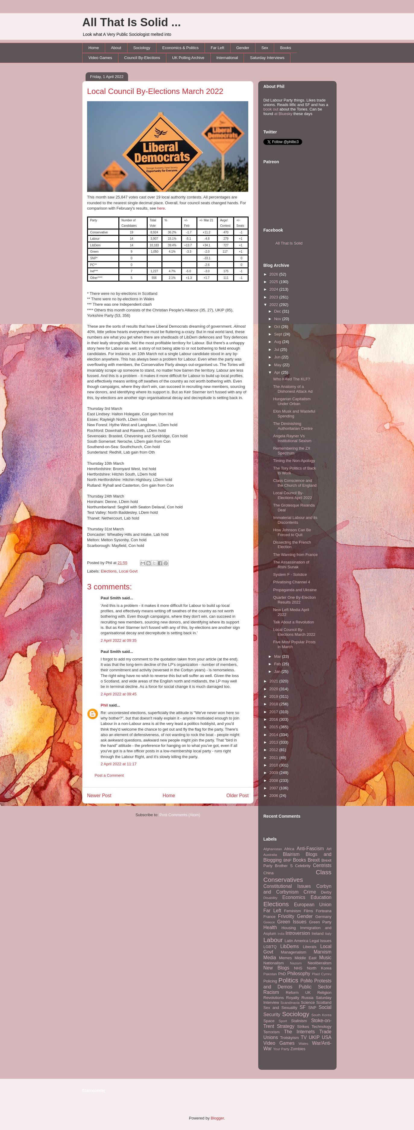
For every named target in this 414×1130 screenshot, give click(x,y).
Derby (326, 892)
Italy (328, 933)
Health (270, 927)
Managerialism (293, 952)
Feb (278, 664)
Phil (104, 705)
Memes (285, 958)
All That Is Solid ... (131, 22)
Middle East (305, 958)
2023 (274, 297)
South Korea (321, 1015)
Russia (308, 997)
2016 (274, 719)
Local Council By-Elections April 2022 (292, 495)
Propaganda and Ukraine (295, 590)
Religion (324, 992)
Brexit (314, 860)
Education (321, 897)
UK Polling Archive (188, 57)
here (161, 208)
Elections (109, 571)
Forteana (323, 911)
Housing (288, 928)
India (281, 933)
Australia (270, 855)
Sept (278, 334)
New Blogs (276, 967)
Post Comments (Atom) (179, 815)
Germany (323, 916)
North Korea (319, 968)
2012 (274, 750)
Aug (278, 341)
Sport (283, 1021)
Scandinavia (290, 1002)
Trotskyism (289, 1037)
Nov (278, 319)
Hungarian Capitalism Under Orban (291, 401)
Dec (278, 311)
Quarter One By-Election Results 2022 (294, 599)
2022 (274, 304)
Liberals (310, 946)
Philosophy (298, 973)
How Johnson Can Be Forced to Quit (292, 532)
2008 (274, 780)
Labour (273, 939)
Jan (278, 671)
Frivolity (286, 916)
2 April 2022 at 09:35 (118, 640)
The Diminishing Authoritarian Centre (292, 426)
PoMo (306, 980)
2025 (274, 281)
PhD (282, 974)
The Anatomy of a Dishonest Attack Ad (292, 389)
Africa (289, 849)
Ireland (318, 933)
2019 (274, 696)
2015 (274, 727)
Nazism (296, 963)
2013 (274, 742)
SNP (312, 1007)
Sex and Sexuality (280, 1007)
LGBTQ (270, 946)
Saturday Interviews (267, 57)
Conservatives (283, 879)
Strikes (303, 1026)
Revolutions (273, 997)
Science (308, 1002)
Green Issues (291, 921)
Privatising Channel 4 (291, 582)
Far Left (217, 47)
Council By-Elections (142, 57)
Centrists (322, 865)
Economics (293, 897)
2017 (274, 712)
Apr (277, 372)
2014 (274, 734)
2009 (274, 772)
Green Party (320, 922)
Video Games (100, 57)
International (227, 57)
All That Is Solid (289, 243)
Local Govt (128, 571)
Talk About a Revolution (293, 622)
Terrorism (271, 1032)
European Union (312, 904)
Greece (269, 922)
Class (323, 872)
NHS (298, 968)
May (278, 365)
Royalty (292, 997)
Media (269, 957)
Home (94, 47)
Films (308, 911)
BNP (287, 860)
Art (328, 849)
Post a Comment (109, 775)
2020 (274, 689)
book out (270, 109)
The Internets (299, 1031)
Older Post (237, 795)
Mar (278, 656)
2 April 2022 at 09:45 (118, 694)
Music (325, 957)
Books (285, 47)
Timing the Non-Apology (294, 460)
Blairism (291, 854)
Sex (264, 47)
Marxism (322, 951)
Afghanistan (272, 849)
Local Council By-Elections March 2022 (155, 91)
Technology (321, 1026)
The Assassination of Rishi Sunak (291, 564)
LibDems (289, 946)
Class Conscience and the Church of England (294, 483)
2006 (274, 795)
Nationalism (273, 963)
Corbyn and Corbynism (297, 889)
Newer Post (99, 795)
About (116, 47)
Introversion (298, 933)
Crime (309, 891)
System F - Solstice (290, 574)
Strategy (285, 1026)
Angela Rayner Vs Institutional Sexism (292, 438)
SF (303, 1007)
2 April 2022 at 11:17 (118, 764)
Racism (271, 992)
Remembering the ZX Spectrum (291, 450)
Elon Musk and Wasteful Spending (294, 413)
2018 (274, 704)
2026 (274, 274)
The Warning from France (295, 554)
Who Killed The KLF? (291, 379)
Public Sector (315, 986)
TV (304, 1037)
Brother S (284, 865)
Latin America (297, 940)
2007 (274, 788)
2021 (274, 681)
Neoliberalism (319, 963)
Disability (270, 898)
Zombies (298, 1049)
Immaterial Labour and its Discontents (295, 520)
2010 (274, 765)
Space (268, 1021)
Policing (270, 981)
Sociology (141, 47)
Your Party (281, 1049)
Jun (278, 357)
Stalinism (299, 1021)
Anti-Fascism (310, 848)
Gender (242, 47)
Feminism (292, 911)
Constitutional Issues (287, 886)
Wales (303, 1043)
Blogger (217, 1118)
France (269, 916)
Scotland (323, 1002)
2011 (274, 757)
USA (326, 1037)
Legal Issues (320, 940)
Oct (277, 326)
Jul (277, 349)
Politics (288, 980)
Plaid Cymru (321, 974)
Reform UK (298, 992)
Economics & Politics (180, 47)
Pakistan (270, 974)
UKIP (314, 1037)
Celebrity (302, 865)
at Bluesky (283, 113)
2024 (274, 289)
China (268, 873)
